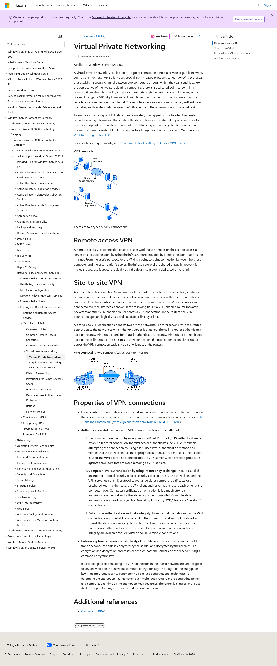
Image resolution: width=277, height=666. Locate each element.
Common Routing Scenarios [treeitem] (42, 345)
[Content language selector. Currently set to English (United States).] (22, 645)
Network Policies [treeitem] (35, 411)
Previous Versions (35, 654)
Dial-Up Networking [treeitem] (38, 373)
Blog (52, 654)
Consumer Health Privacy (110, 654)
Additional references (226, 58)
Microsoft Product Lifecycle (111, 17)
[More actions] (199, 36)
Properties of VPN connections (232, 53)
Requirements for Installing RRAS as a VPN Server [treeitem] (45, 365)
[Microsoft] (7, 5)
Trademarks (159, 654)
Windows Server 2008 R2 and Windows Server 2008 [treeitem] (35, 54)
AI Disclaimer (12, 654)
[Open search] (259, 5)
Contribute (69, 654)
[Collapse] (60, 36)
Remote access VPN (226, 43)
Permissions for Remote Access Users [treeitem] (44, 381)
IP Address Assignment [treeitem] (39, 389)
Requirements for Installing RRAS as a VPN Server (152, 143)
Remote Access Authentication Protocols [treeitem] (44, 397)
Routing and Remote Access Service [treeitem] (39, 315)
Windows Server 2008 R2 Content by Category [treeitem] (36, 142)
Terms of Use (140, 654)
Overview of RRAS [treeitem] (36, 329)
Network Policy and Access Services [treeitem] (41, 278)
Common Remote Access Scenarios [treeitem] (41, 337)
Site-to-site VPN (224, 48)
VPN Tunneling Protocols (90, 135)
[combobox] (35, 44)
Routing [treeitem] (30, 406)
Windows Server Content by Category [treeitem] (33, 123)
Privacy (84, 654)
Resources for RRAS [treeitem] (34, 434)
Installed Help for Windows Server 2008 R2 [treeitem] (40, 164)
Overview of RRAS (93, 36)
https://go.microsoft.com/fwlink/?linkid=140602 (145, 422)
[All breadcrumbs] (77, 36)
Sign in (268, 5)
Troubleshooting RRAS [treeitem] (36, 428)
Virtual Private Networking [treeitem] (45, 357)
